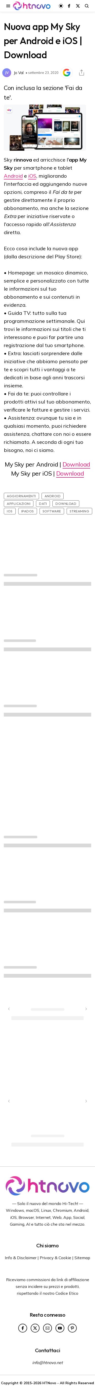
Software (52, 511)
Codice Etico (66, 1293)
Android (13, 176)
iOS (32, 176)
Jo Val (19, 72)
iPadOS (27, 511)
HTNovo (49, 1383)
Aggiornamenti (21, 496)
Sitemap (82, 1257)
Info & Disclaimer (20, 1257)
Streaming (79, 511)
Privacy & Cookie (55, 1257)
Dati (43, 504)
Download (76, 464)
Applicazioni (18, 504)
